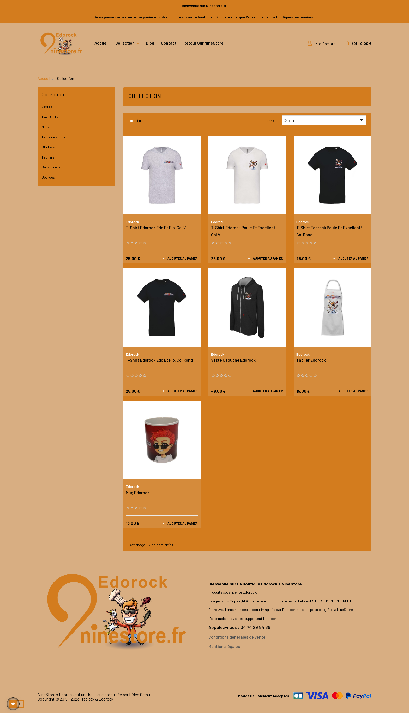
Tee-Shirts (49, 117)
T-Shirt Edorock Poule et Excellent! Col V (244, 231)
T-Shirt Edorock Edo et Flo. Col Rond (159, 359)
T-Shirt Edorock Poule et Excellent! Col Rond (329, 231)
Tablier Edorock (311, 359)
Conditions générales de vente (237, 636)
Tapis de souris (53, 137)
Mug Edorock (137, 492)
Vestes (46, 107)
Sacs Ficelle (50, 167)
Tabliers (47, 157)
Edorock (132, 221)
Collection (52, 94)
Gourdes (48, 177)
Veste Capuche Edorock (233, 359)
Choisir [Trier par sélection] (324, 120)
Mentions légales (224, 646)
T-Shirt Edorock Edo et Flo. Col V (156, 227)
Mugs (45, 127)
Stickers (48, 147)
